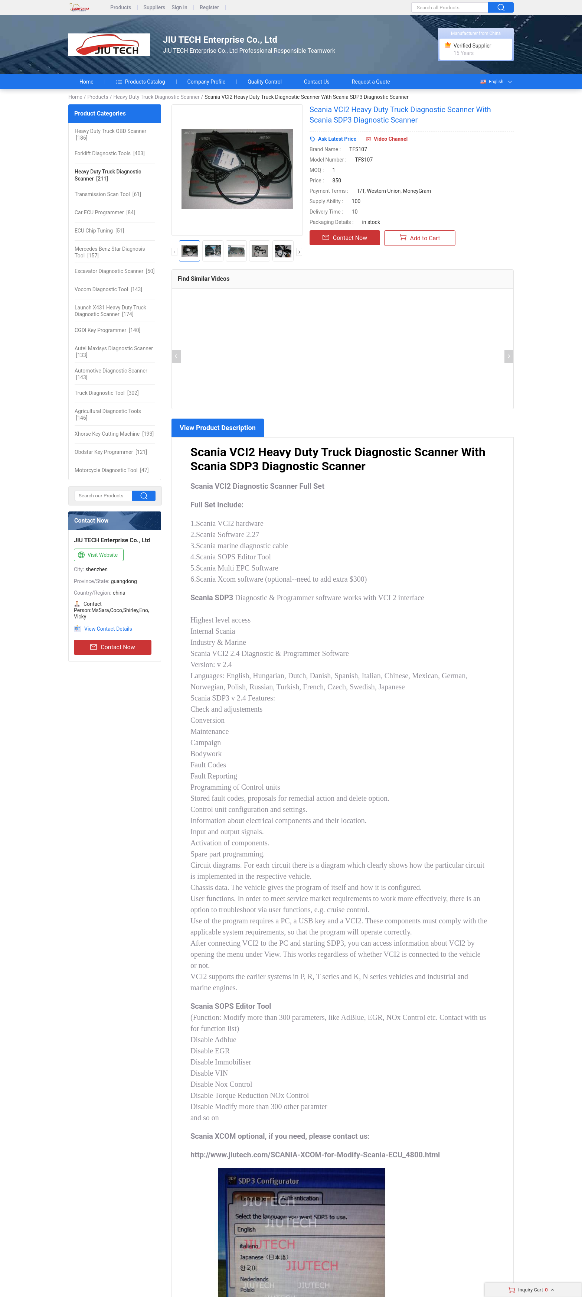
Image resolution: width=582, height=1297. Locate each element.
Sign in (179, 7)
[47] (111, 470)
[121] (111, 452)
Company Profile (206, 82)
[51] (99, 231)
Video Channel (391, 139)
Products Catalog (140, 81)
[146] (108, 414)
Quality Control (265, 82)
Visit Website (97, 555)
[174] (110, 311)
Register (209, 7)
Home (86, 82)
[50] (114, 271)
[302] (107, 393)
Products (120, 7)
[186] (110, 134)
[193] (114, 434)
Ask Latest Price (337, 139)
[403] (110, 153)
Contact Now (112, 647)
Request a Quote (371, 82)
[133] (114, 351)
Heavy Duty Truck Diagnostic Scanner (156, 97)
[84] (105, 212)
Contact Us (317, 82)
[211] (108, 175)
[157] (110, 252)
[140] (107, 330)
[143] (108, 289)
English (491, 81)
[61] (108, 194)
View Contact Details (108, 629)
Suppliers (155, 7)
